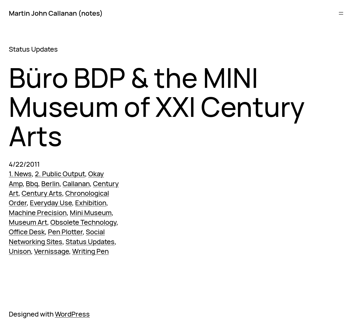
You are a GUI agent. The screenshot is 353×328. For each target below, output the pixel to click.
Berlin (50, 183)
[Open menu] (341, 13)
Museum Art (28, 222)
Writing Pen (90, 251)
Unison (20, 251)
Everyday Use (51, 202)
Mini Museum (91, 212)
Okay (96, 173)
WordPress (72, 314)
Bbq (32, 183)
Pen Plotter (65, 231)
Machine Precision (38, 212)
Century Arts (42, 193)
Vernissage (51, 251)
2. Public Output (60, 173)
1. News (20, 173)
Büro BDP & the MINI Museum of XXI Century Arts (157, 107)
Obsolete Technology (83, 222)
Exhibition (90, 202)
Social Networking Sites (57, 236)
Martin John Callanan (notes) (56, 13)
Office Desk (27, 231)
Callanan (76, 183)
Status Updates (90, 241)
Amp (16, 183)
